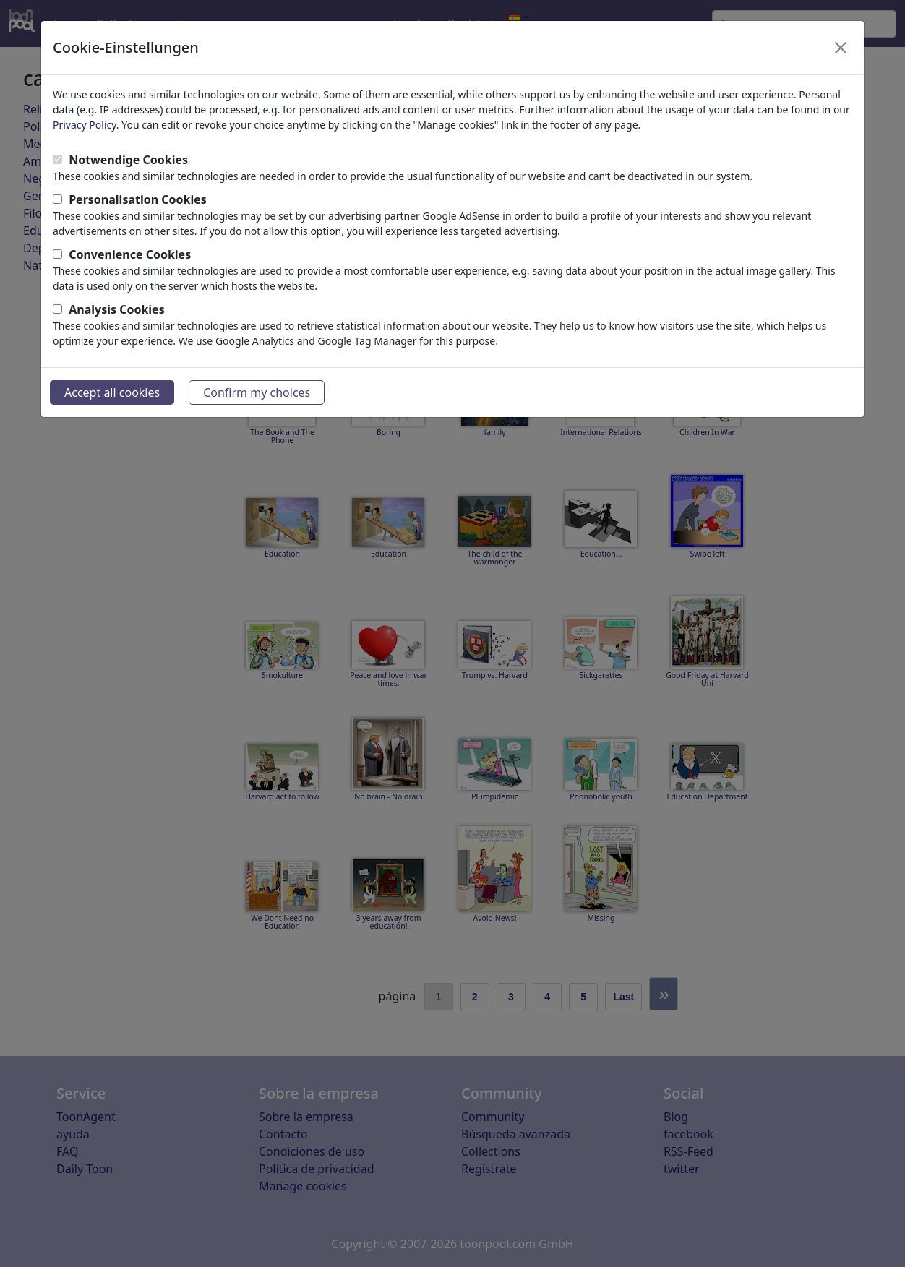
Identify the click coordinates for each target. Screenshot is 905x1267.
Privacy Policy (84, 125)
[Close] (840, 47)
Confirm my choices (256, 392)
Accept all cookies (112, 392)
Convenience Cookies (130, 254)
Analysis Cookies (117, 309)
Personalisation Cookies (138, 199)
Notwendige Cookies (128, 160)
